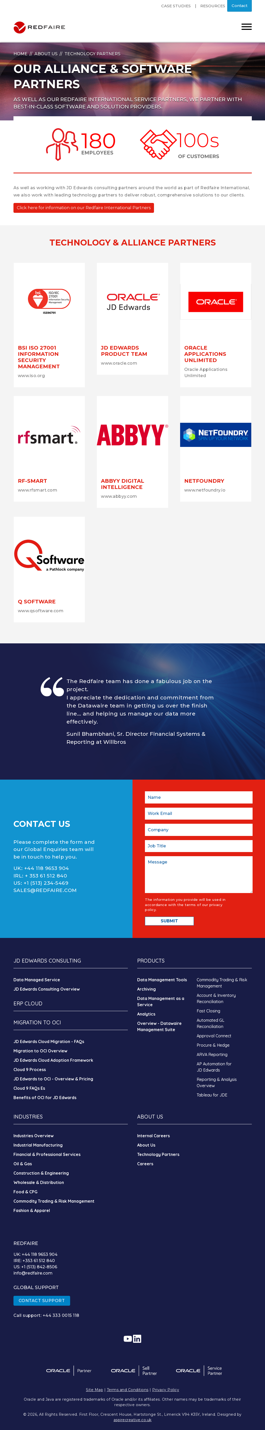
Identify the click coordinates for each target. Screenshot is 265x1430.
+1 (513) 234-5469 (46, 883)
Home (20, 53)
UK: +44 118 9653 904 (35, 1254)
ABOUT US (150, 1116)
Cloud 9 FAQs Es (29, 1088)
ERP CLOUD (27, 1003)
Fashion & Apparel (31, 1210)
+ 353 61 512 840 (46, 876)
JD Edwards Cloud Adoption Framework (53, 1060)
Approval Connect (214, 1035)
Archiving (146, 989)
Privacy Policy (165, 1389)
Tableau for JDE (212, 1095)
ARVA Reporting (212, 1054)
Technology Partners (158, 1154)
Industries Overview (33, 1135)
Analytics (146, 1014)
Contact (239, 5)
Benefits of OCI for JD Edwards (44, 1097)
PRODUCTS (151, 960)
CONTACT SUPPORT (42, 1300)
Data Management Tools (162, 979)
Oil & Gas (22, 1163)
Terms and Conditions (128, 1389)
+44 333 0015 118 (61, 1315)
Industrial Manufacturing (38, 1145)
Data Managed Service (36, 979)
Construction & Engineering (41, 1173)
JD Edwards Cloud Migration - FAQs (48, 1041)
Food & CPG (25, 1191)
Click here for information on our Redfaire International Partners (84, 207)
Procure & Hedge (213, 1045)
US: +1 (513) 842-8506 (35, 1266)
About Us (45, 53)
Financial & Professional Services (46, 1154)
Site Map (94, 1389)
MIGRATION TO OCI (37, 1022)
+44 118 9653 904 (46, 868)
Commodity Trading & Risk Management (53, 1201)
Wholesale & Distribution (38, 1182)
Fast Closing (208, 1010)
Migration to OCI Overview (40, 1050)
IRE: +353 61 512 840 (34, 1260)
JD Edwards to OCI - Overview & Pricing (53, 1078)
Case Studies (176, 5)
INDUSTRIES (28, 1116)
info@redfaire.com (33, 1273)
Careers (145, 1163)
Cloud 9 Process (29, 1069)
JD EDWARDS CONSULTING (47, 960)
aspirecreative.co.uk (133, 1420)
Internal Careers (153, 1135)
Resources (212, 5)
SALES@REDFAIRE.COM (45, 890)
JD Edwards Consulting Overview (46, 989)
